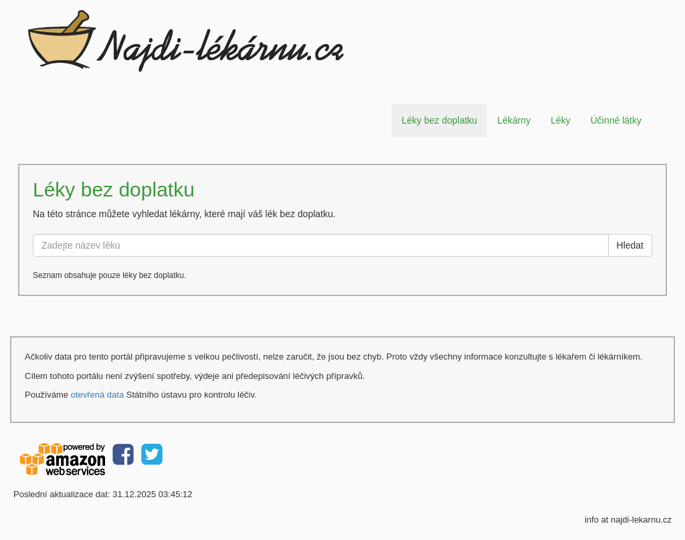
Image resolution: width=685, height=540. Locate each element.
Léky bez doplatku (439, 120)
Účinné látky (616, 120)
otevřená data (97, 395)
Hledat (630, 245)
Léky (561, 120)
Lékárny (513, 120)
